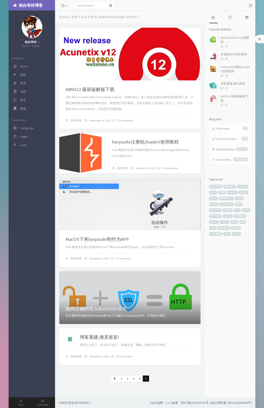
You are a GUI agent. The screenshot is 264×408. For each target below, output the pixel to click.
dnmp (236, 233)
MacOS (214, 222)
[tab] (213, 17)
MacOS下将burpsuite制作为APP (97, 239)
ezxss (227, 233)
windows (215, 210)
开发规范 (215, 233)
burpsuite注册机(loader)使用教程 (145, 142)
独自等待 (76, 120)
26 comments (124, 356)
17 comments (125, 120)
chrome (232, 192)
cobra (239, 198)
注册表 (228, 210)
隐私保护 (230, 186)
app (212, 227)
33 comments (170, 168)
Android (242, 186)
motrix (227, 216)
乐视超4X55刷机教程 (234, 54)
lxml (237, 210)
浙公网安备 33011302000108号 (231, 403)
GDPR (246, 210)
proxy (213, 198)
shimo (224, 222)
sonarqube (227, 204)
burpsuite (215, 186)
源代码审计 (226, 198)
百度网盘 (240, 216)
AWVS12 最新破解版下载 (90, 89)
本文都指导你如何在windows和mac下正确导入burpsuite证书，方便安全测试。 (117, 315)
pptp (234, 222)
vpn (242, 222)
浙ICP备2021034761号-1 (196, 403)
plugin (243, 192)
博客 (222, 192)
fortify (213, 204)
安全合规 (215, 216)
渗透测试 (223, 227)
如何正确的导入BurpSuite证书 (96, 309)
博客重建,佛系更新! (99, 337)
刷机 (238, 204)
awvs (213, 192)
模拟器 (236, 227)
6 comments (123, 258)
